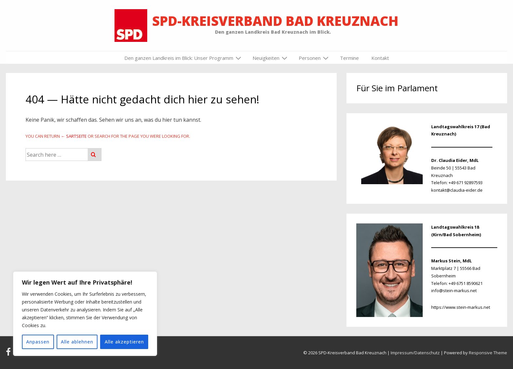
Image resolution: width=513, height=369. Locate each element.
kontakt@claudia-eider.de (457, 190)
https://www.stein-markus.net (460, 307)
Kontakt (380, 58)
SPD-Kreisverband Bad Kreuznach (275, 21)
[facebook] (9, 354)
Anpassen (37, 342)
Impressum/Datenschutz (415, 353)
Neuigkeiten (271, 58)
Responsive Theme (488, 353)
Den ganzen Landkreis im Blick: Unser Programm (183, 58)
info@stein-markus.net (454, 290)
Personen (314, 58)
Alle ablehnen (77, 342)
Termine (349, 58)
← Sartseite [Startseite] (74, 136)
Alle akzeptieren (124, 342)
